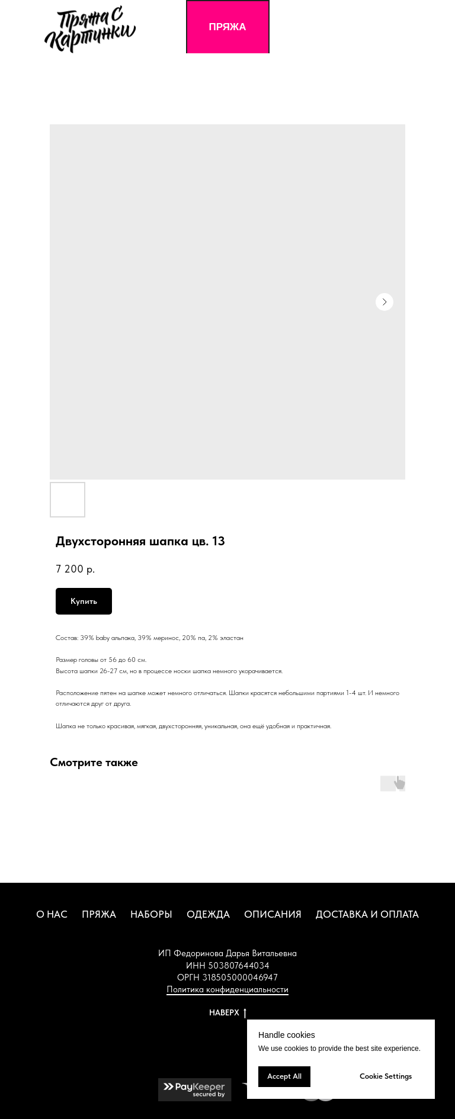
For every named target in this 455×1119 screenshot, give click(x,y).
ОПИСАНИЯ (273, 914)
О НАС (52, 914)
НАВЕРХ (227, 1013)
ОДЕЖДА (208, 914)
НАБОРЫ (151, 914)
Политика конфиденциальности (227, 989)
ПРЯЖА (99, 914)
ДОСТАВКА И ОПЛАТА (367, 914)
